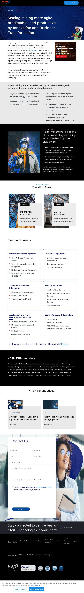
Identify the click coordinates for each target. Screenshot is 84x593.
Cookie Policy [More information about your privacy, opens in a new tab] (35, 585)
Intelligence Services (49, 541)
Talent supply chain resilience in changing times (59, 418)
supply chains (33, 50)
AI (20, 541)
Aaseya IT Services (26, 554)
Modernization (36, 541)
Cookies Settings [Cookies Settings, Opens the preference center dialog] (20, 589)
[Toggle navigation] (82, 3)
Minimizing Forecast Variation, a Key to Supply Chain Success (23, 418)
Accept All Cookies (36, 589)
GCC (75, 541)
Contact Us (71, 3)
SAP (25, 541)
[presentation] (25, 500)
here (65, 344)
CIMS (58, 541)
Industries (11, 11)
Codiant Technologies (44, 555)
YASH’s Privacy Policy (44, 487)
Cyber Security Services (67, 540)
